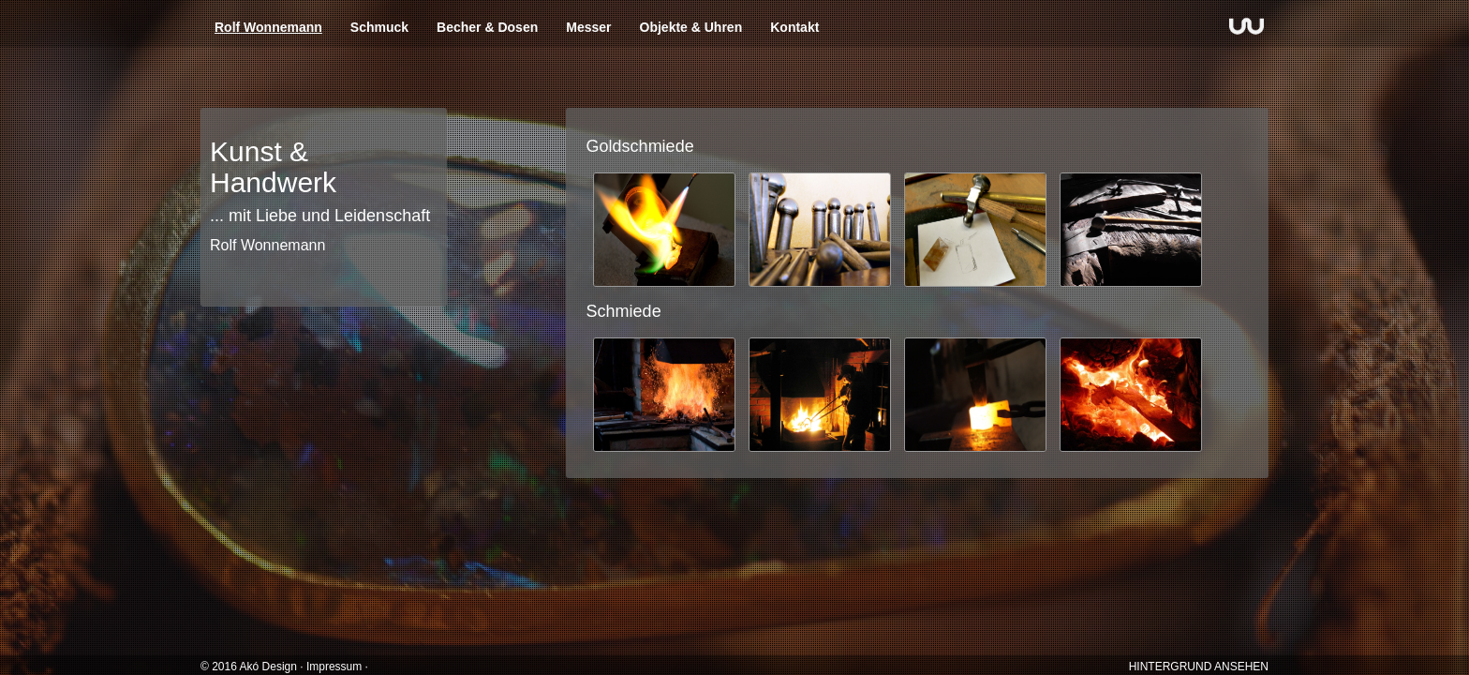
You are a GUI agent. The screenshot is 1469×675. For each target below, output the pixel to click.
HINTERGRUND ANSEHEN (1199, 666)
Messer (588, 27)
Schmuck (379, 27)
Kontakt (794, 27)
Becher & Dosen (487, 27)
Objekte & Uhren (691, 27)
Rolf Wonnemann (268, 27)
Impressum (334, 666)
